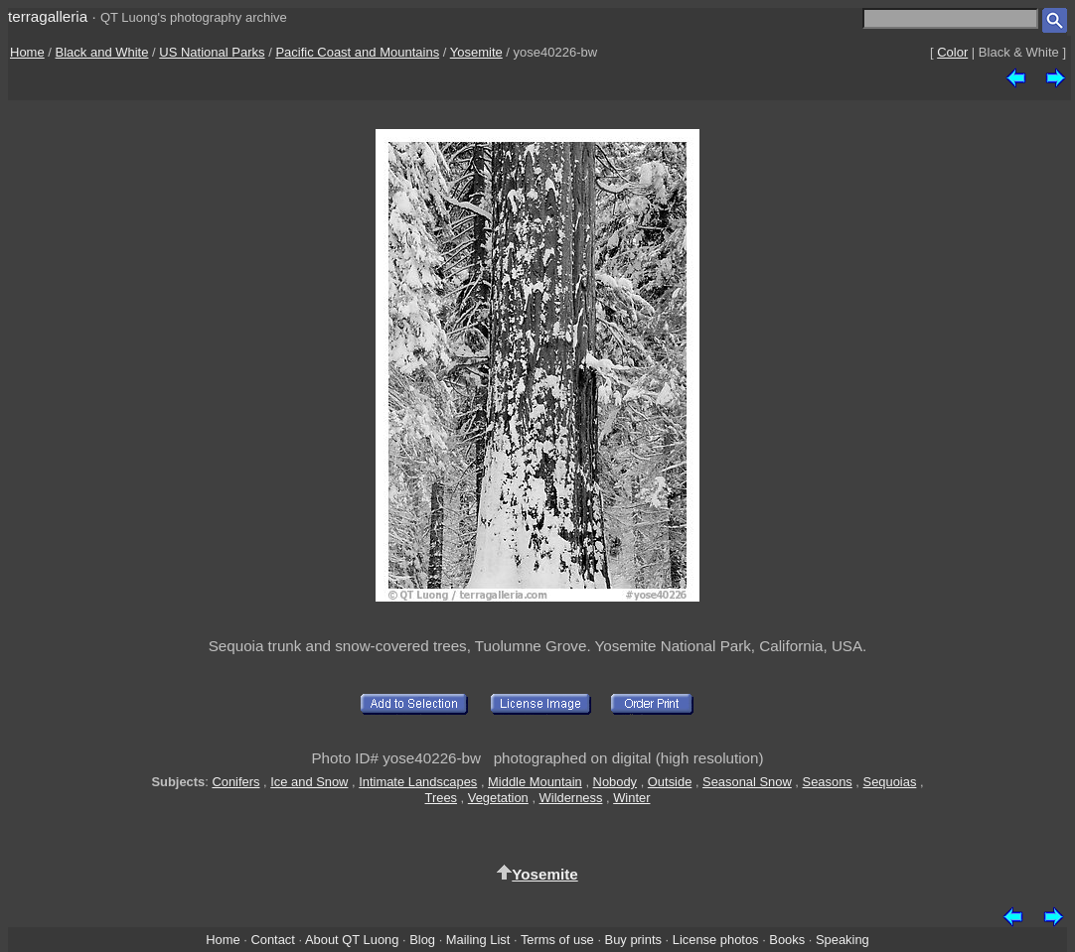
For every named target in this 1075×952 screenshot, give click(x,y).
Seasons (827, 781)
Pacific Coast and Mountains (357, 52)
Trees (441, 797)
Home (27, 52)
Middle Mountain (535, 781)
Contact (272, 939)
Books (787, 939)
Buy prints (633, 939)
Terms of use (557, 939)
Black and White (102, 52)
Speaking (842, 939)
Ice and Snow (309, 781)
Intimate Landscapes (418, 781)
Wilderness (571, 797)
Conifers (235, 781)
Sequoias (890, 781)
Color (952, 52)
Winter (631, 797)
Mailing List (478, 939)
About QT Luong (351, 939)
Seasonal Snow (747, 781)
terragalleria (47, 16)
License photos (716, 939)
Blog (422, 939)
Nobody (615, 781)
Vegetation (498, 797)
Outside (669, 781)
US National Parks (211, 52)
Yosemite (476, 52)
